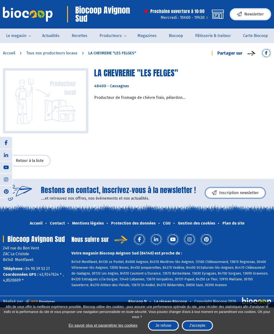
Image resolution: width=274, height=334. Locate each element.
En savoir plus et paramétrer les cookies (102, 325)
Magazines (147, 35)
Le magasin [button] (16, 35)
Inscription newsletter (235, 192)
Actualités (51, 35)
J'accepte (197, 325)
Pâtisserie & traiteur (213, 35)
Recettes (79, 35)
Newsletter (250, 14)
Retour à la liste (27, 160)
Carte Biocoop (255, 35)
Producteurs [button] (110, 35)
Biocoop (176, 35)
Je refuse (163, 325)
